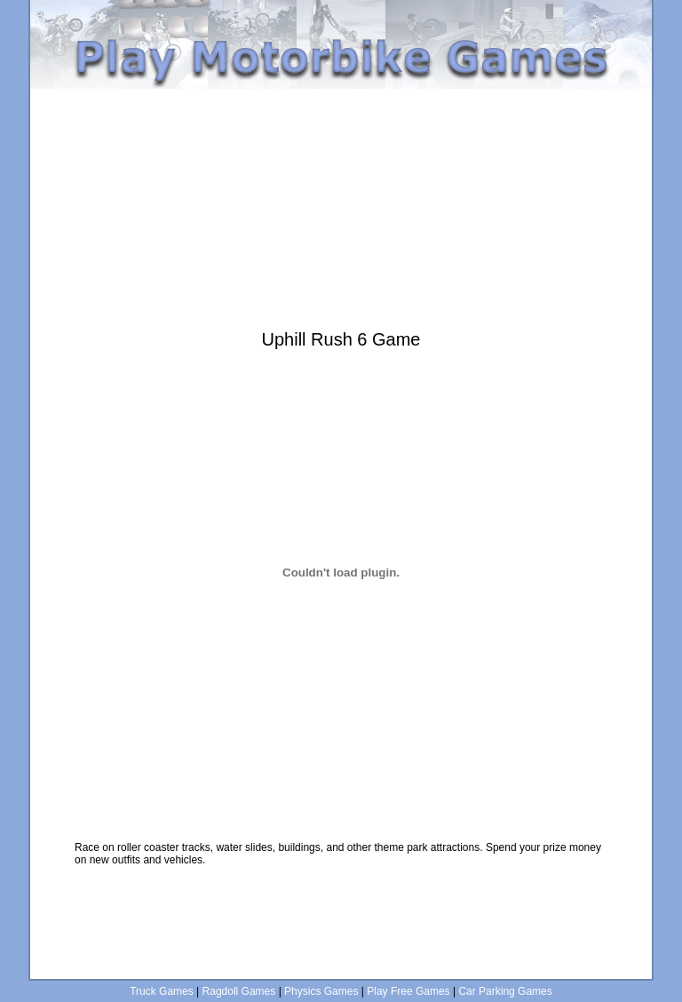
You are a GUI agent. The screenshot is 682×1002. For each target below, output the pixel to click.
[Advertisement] (341, 95)
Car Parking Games (504, 991)
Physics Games (321, 991)
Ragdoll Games (239, 991)
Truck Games (162, 991)
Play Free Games (408, 991)
